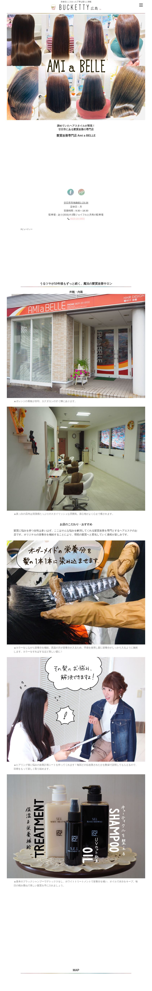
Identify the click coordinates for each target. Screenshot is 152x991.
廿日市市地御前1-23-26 (76, 202)
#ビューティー (27, 229)
